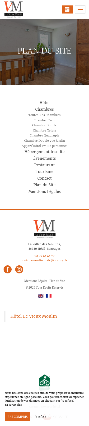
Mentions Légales (44, 191)
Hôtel (44, 102)
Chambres (44, 109)
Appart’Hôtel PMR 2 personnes (44, 146)
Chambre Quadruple (45, 135)
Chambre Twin (45, 120)
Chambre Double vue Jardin (44, 141)
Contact (44, 178)
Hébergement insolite (44, 152)
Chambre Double (44, 125)
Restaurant (44, 165)
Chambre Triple (44, 130)
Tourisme (44, 171)
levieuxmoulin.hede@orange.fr (45, 260)
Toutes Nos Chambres (44, 115)
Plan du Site (44, 185)
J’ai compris (18, 416)
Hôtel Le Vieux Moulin (33, 316)
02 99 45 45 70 (44, 256)
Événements (44, 158)
